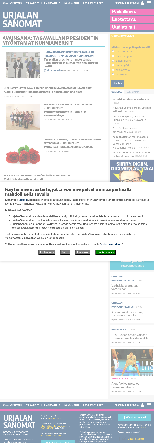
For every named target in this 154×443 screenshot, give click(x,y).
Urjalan (23, 199)
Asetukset (83, 252)
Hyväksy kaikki (106, 252)
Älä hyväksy (47, 252)
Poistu (65, 252)
